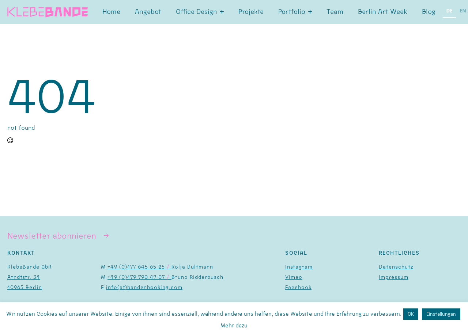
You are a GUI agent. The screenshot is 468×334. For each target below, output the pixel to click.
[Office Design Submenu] (224, 11)
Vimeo (293, 277)
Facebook (298, 287)
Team (335, 12)
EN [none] (463, 10)
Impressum (393, 277)
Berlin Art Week (382, 12)
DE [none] (449, 10)
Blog (428, 12)
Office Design (196, 12)
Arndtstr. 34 (23, 277)
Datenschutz (396, 267)
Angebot (148, 12)
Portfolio (291, 12)
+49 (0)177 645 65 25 (139, 267)
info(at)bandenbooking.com (144, 287)
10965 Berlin (24, 287)
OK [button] (411, 314)
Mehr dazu (234, 325)
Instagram (299, 267)
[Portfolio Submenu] (312, 11)
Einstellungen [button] (441, 314)
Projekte (251, 12)
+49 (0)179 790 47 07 (139, 277)
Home (111, 12)
